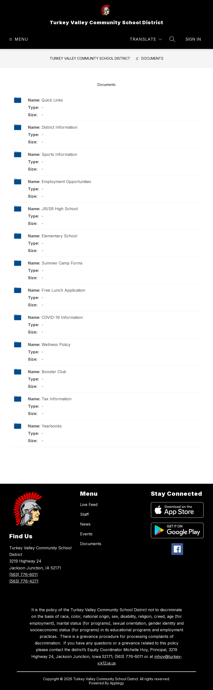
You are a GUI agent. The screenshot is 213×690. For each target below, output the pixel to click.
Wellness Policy (56, 344)
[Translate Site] (146, 39)
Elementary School (59, 235)
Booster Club (54, 371)
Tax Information (56, 398)
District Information (59, 127)
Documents (152, 58)
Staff (84, 514)
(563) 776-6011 (23, 574)
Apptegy (117, 683)
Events (86, 533)
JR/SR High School (60, 208)
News (85, 524)
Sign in (193, 39)
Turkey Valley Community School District (90, 58)
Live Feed (88, 504)
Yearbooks (52, 426)
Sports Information (59, 154)
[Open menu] (18, 39)
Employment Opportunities (66, 181)
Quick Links (52, 100)
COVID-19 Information (62, 317)
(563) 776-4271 (23, 581)
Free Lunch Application (63, 290)
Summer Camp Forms (62, 263)
